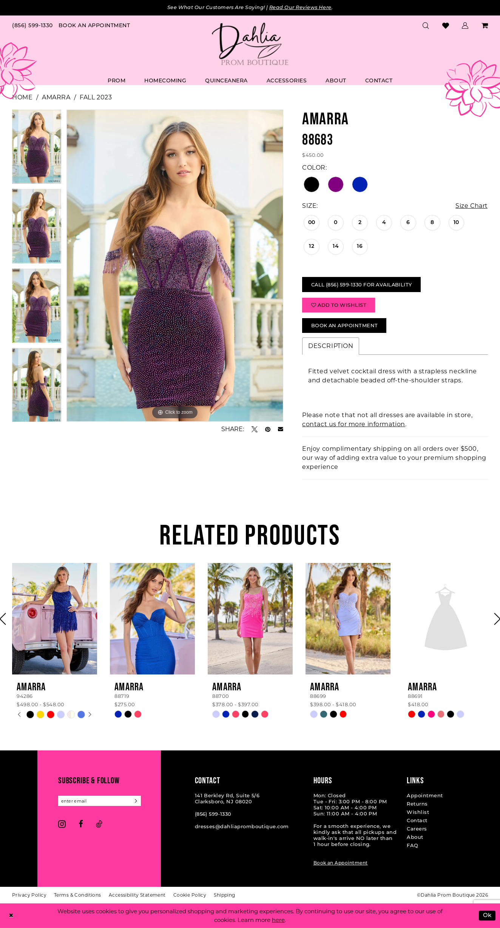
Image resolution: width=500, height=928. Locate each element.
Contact (417, 821)
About (415, 837)
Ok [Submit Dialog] (487, 915)
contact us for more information (353, 424)
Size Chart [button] (471, 205)
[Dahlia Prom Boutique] (250, 44)
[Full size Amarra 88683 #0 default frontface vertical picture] (175, 265)
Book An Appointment (345, 326)
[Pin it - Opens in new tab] (267, 429)
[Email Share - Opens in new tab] (280, 429)
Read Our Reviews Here (302, 7)
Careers (417, 829)
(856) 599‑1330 (213, 814)
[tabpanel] (36, 149)
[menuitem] (32, 25)
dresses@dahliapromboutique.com (242, 827)
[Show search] (426, 25)
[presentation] (54, 619)
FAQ (412, 846)
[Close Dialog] (11, 915)
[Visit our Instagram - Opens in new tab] (62, 824)
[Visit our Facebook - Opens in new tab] (81, 824)
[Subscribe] (136, 801)
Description (330, 346)
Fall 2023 (96, 97)
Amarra (56, 97)
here (278, 919)
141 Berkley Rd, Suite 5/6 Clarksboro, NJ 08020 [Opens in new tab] (227, 799)
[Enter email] (99, 801)
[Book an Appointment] (94, 25)
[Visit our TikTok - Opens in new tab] (99, 824)
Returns (417, 804)
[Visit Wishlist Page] (446, 25)
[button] (465, 25)
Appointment (425, 796)
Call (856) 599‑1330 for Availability (363, 284)
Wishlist (418, 812)
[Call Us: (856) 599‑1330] (32, 25)
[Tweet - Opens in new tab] (255, 429)
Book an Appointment (340, 863)
